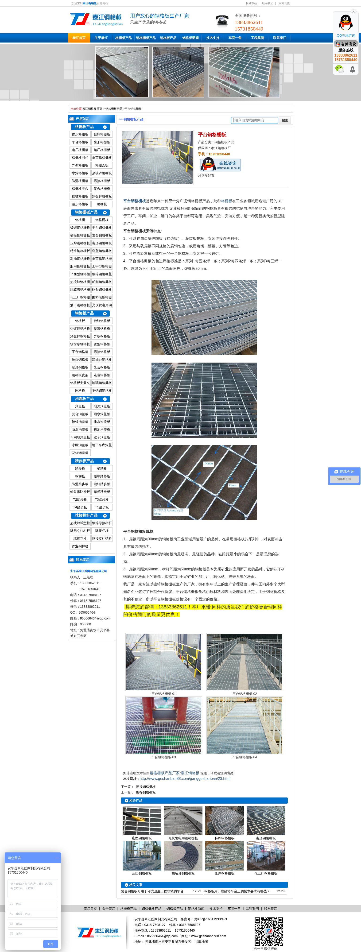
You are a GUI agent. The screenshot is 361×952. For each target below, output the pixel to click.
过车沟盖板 (102, 437)
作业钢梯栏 (80, 546)
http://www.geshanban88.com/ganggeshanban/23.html (185, 779)
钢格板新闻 (190, 38)
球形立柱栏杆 (80, 531)
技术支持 (212, 38)
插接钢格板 (102, 352)
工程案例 (257, 38)
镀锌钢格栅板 (80, 227)
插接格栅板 (102, 181)
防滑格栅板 (80, 181)
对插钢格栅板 (80, 258)
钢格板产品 (168, 38)
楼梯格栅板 (80, 196)
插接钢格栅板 (80, 235)
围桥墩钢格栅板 (183, 873)
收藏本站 (251, 3)
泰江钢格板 (190, 773)
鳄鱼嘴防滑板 (80, 492)
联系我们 (267, 3)
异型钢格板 (102, 336)
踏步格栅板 (80, 204)
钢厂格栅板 (102, 150)
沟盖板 (80, 406)
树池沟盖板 (102, 429)
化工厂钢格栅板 (265, 873)
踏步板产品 (84, 461)
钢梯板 (80, 476)
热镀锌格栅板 (102, 173)
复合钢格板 (102, 367)
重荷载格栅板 (102, 157)
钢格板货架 (80, 375)
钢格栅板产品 (146, 38)
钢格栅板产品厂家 (165, 773)
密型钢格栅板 (102, 251)
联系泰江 (279, 38)
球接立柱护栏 (102, 538)
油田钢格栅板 (80, 305)
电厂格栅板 (80, 150)
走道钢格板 (102, 375)
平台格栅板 (80, 142)
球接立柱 (80, 538)
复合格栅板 (102, 188)
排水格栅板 (80, 134)
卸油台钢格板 (102, 359)
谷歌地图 (201, 942)
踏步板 (80, 468)
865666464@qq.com (95, 618)
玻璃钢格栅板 (102, 383)
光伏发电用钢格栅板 (183, 838)
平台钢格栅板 (102, 227)
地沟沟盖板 (102, 406)
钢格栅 (80, 220)
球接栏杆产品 (86, 515)
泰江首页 (78, 38)
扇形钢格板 (80, 367)
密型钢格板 (102, 344)
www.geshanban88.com (208, 936)
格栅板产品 (123, 38)
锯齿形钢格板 (80, 344)
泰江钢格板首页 (92, 108)
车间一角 (235, 38)
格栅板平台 (80, 188)
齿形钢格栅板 (102, 243)
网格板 (80, 390)
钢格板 (80, 321)
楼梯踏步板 (102, 476)
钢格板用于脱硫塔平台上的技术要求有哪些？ (237, 891)
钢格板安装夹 (80, 383)
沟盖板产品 (84, 399)
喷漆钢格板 (102, 328)
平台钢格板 (80, 352)
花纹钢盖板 (80, 453)
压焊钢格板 (80, 359)
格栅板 (102, 204)
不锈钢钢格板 (102, 390)
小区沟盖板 (80, 445)
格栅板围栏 (80, 157)
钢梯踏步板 (102, 492)
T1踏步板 (102, 507)
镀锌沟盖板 (80, 422)
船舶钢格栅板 (102, 282)
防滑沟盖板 (80, 429)
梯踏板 (102, 468)
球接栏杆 (102, 531)
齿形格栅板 (102, 142)
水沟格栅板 (80, 173)
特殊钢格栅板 (80, 251)
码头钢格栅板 (102, 289)
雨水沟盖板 (102, 414)
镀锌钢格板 (102, 321)
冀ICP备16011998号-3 (210, 919)
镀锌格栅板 (102, 134)
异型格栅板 (80, 165)
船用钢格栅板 (80, 266)
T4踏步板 (80, 507)
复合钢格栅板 (102, 235)
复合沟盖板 (80, 414)
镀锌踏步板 (102, 484)
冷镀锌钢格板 (80, 336)
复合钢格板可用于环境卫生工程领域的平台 (152, 891)
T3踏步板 (102, 499)
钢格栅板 (102, 220)
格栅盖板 (102, 165)
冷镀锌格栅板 (102, 196)
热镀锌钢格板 (80, 328)
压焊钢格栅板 (80, 243)
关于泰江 (101, 38)
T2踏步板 (80, 499)
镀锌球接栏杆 (102, 523)
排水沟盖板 (102, 422)
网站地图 (284, 3)
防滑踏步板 (80, 484)
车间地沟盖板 (80, 437)
